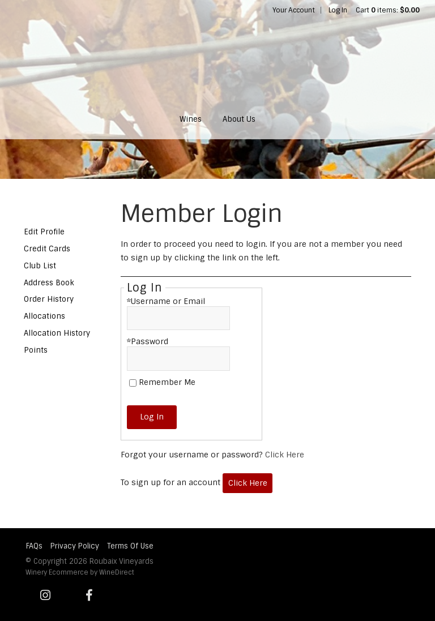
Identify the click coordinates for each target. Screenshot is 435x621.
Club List (40, 266)
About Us (239, 119)
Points (36, 350)
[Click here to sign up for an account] (247, 483)
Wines (191, 119)
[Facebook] (90, 595)
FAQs (34, 546)
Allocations (44, 316)
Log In (338, 10)
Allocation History (57, 333)
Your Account (293, 10)
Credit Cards (47, 249)
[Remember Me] (133, 383)
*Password (147, 341)
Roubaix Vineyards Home (217, 60)
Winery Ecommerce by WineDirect (79, 572)
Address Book (49, 283)
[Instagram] (45, 595)
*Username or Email (166, 301)
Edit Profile (44, 232)
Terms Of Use (130, 546)
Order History (49, 299)
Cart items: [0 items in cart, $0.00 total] (388, 10)
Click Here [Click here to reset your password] (284, 454)
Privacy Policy (74, 546)
